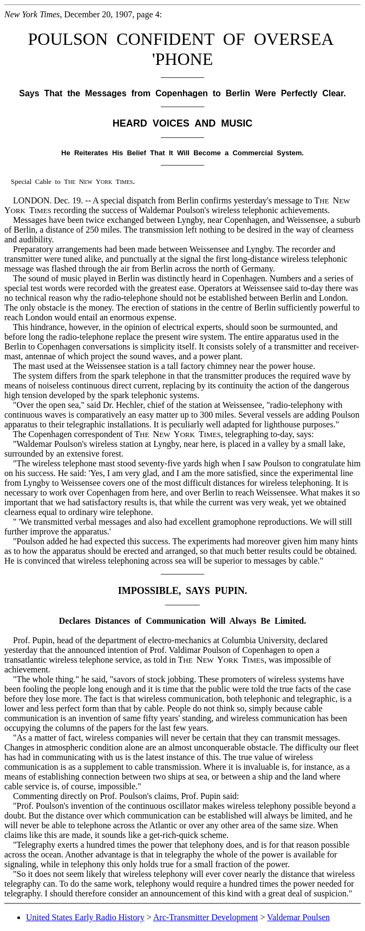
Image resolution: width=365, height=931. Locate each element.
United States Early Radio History (85, 917)
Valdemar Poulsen (298, 917)
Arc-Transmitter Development (205, 917)
